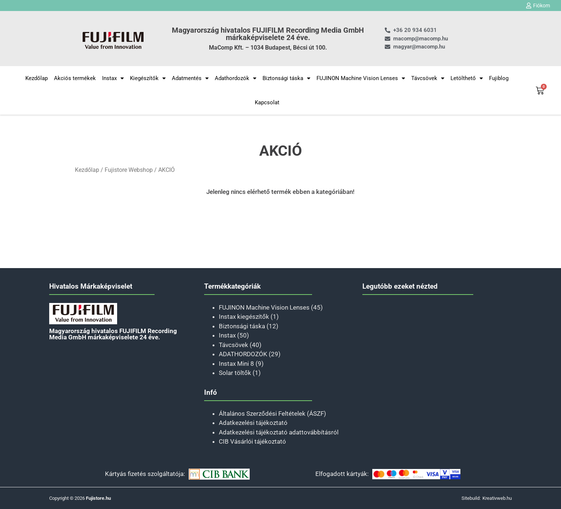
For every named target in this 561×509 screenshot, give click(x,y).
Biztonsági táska (286, 78)
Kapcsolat (267, 102)
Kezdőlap (36, 78)
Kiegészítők (148, 78)
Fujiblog (498, 78)
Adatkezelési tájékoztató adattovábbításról (279, 432)
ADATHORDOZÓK (243, 354)
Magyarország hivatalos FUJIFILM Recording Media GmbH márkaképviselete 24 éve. (268, 34)
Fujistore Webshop (129, 169)
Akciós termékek (75, 78)
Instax (113, 78)
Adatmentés (190, 78)
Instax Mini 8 (236, 363)
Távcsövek (427, 78)
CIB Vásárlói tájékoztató (252, 441)
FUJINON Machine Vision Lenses (360, 78)
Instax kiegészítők (244, 316)
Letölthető (466, 78)
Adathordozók (235, 78)
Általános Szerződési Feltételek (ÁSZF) (272, 413)
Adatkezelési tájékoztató (253, 422)
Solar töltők (235, 372)
